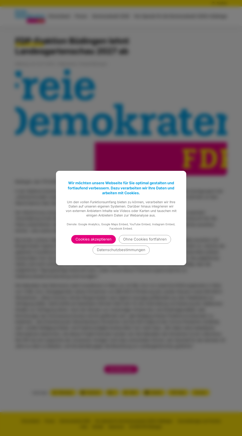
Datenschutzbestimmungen (121, 250)
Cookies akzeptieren (94, 239)
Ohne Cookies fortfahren (145, 239)
